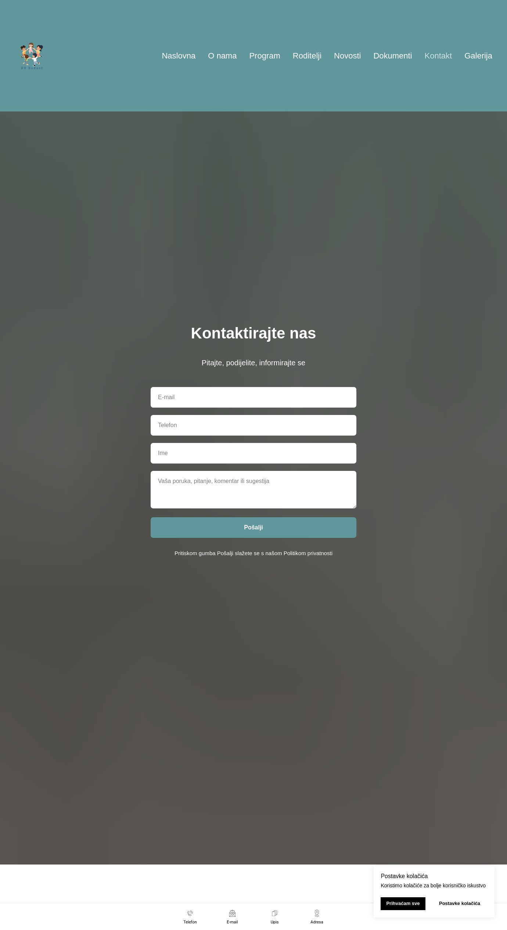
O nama (222, 55)
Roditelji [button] (307, 55)
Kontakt (438, 55)
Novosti (347, 55)
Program (264, 55)
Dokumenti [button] (392, 55)
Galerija (478, 55)
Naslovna (178, 55)
